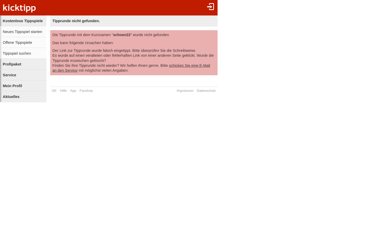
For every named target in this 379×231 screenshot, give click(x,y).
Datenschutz (206, 91)
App (73, 91)
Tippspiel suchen (17, 53)
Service (9, 75)
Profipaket (12, 64)
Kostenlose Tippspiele (23, 21)
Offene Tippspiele (17, 42)
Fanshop (86, 91)
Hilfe (63, 91)
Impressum (185, 91)
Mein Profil (12, 86)
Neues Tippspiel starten (22, 32)
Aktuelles (11, 97)
